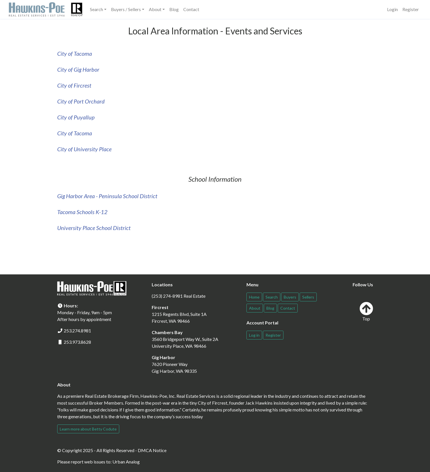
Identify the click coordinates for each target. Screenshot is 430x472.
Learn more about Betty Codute (88, 429)
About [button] (155, 9)
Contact (191, 9)
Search (272, 297)
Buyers (290, 297)
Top (366, 311)
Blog (174, 9)
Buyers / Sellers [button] (126, 9)
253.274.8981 (77, 330)
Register (410, 9)
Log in (254, 335)
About (254, 308)
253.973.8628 (77, 342)
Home (254, 297)
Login (392, 9)
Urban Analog (126, 461)
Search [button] (96, 9)
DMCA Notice (152, 450)
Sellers (308, 297)
